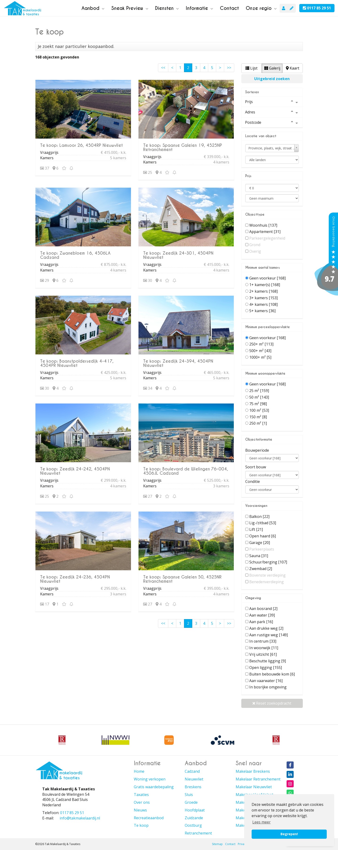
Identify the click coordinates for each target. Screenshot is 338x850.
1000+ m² (260, 357)
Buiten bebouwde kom (272, 674)
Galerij (272, 68)
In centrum (262, 641)
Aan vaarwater (266, 680)
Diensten (167, 8)
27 (147, 496)
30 (147, 280)
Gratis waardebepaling (154, 786)
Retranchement (198, 833)
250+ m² (261, 344)
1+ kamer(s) (264, 284)
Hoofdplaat (195, 810)
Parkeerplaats (261, 549)
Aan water (262, 615)
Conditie (252, 481)
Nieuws (140, 810)
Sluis (189, 794)
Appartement (264, 231)
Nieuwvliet (194, 779)
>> (229, 67)
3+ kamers (263, 297)
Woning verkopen (149, 779)
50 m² (259, 397)
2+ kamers (263, 291)
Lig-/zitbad (262, 522)
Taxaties (141, 794)
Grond (254, 244)
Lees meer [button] (261, 822)
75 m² (258, 403)
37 (44, 168)
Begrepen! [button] (289, 834)
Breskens (193, 786)
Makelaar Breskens (253, 771)
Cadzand (192, 771)
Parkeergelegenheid (267, 238)
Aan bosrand (263, 608)
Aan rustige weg (268, 634)
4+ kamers (263, 304)
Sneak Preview (129, 8)
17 (44, 604)
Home (139, 771)
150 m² (258, 416)
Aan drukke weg (266, 628)
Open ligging (265, 667)
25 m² (259, 390)
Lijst (251, 68)
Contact (229, 8)
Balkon (259, 516)
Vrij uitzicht (263, 654)
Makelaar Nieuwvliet (254, 786)
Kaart (292, 68)
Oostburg (193, 825)
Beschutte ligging (267, 661)
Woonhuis (263, 225)
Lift (256, 529)
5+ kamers (262, 310)
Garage (259, 542)
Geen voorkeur (267, 278)
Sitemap (217, 844)
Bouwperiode (257, 450)
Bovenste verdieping (267, 575)
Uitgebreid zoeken (272, 78)
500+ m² (260, 350)
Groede (191, 802)
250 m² (258, 423)
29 (44, 280)
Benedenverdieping (266, 581)
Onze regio (261, 8)
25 (147, 172)
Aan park (261, 621)
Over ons (142, 802)
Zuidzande (194, 817)
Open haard (262, 536)
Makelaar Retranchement (258, 779)
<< (163, 67)
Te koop (141, 825)
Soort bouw (255, 467)
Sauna (258, 555)
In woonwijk (263, 647)
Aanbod (92, 8)
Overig (255, 251)
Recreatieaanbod (149, 817)
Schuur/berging (268, 562)
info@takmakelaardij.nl (80, 818)
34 (147, 388)
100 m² (259, 410)
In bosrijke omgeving (268, 687)
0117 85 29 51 (317, 8)
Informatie (199, 8)
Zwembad (260, 568)
